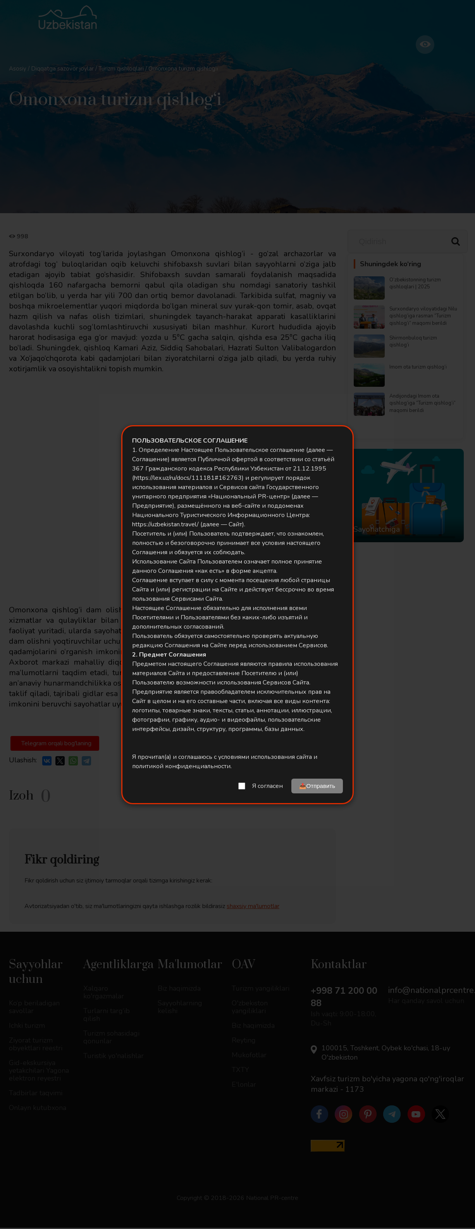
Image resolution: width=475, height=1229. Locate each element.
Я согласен (267, 786)
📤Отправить (317, 786)
